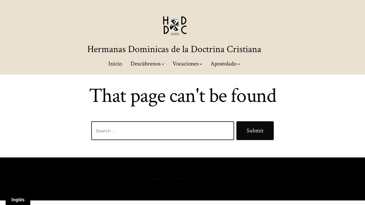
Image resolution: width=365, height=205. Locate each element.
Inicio (115, 63)
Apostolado (225, 63)
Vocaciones (187, 63)
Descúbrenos (147, 63)
